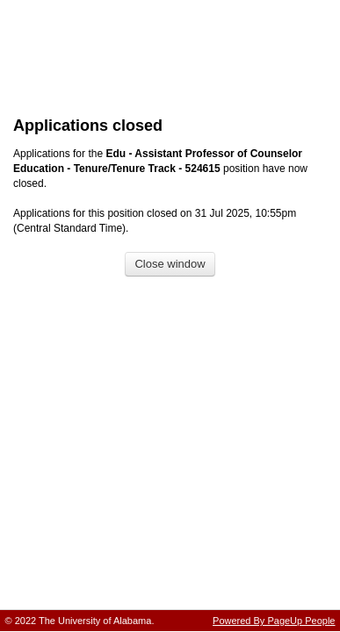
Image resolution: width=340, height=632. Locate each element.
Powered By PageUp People (274, 620)
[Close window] (169, 264)
